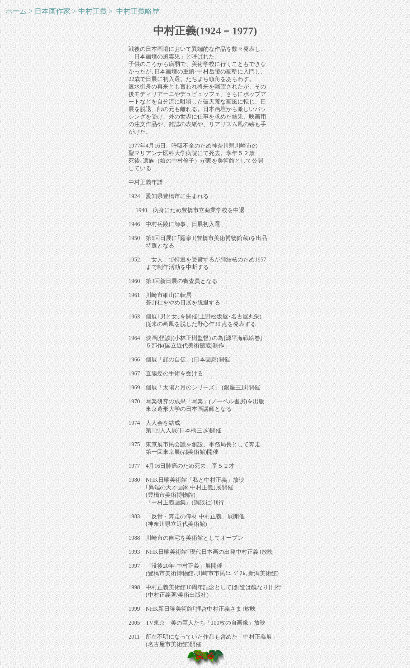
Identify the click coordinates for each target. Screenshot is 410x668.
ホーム (16, 11)
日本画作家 (52, 11)
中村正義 (92, 11)
